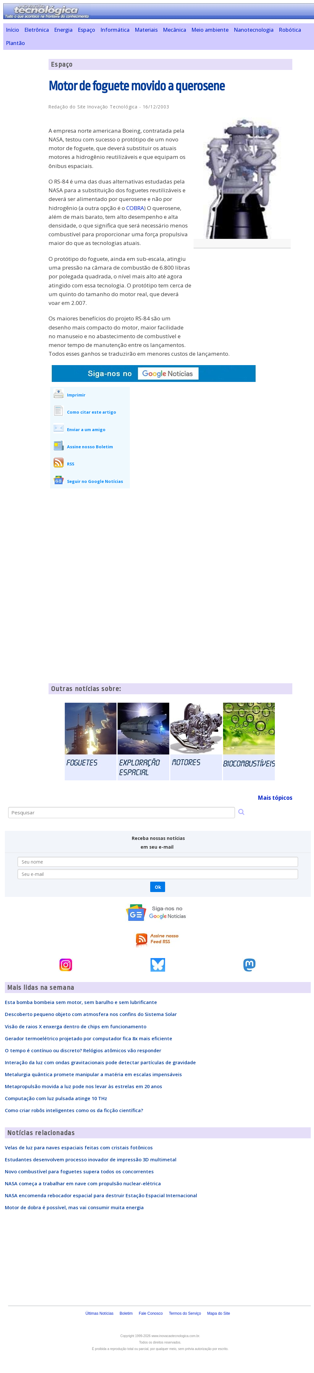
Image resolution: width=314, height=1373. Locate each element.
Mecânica (174, 29)
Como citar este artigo (91, 412)
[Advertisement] (244, 300)
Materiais (146, 29)
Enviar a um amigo (86, 429)
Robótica (290, 29)
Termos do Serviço (185, 1313)
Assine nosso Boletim (90, 447)
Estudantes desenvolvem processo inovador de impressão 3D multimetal (90, 1159)
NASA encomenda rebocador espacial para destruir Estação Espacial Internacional (101, 1195)
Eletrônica (36, 29)
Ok (158, 887)
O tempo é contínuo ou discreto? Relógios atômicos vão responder (83, 1050)
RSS (70, 464)
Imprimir (76, 395)
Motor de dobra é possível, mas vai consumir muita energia (74, 1207)
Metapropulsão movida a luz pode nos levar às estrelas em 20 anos (83, 1086)
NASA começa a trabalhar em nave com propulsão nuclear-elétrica (83, 1183)
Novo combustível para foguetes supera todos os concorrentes (79, 1171)
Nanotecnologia (254, 29)
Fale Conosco (151, 1313)
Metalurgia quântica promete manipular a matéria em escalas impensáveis (93, 1074)
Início (12, 29)
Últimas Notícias (99, 1313)
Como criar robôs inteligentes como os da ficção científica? (74, 1110)
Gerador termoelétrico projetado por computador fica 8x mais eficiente (88, 1038)
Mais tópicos (275, 797)
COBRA (135, 208)
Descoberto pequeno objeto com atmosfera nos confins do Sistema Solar (91, 1014)
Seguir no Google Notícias (95, 481)
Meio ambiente (210, 29)
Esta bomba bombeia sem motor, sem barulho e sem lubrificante (81, 1002)
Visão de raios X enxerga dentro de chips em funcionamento (75, 1026)
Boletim (126, 1313)
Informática (114, 29)
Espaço (86, 29)
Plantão (15, 43)
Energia (63, 29)
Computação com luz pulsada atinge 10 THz (56, 1098)
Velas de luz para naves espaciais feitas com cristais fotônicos (79, 1147)
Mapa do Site (218, 1313)
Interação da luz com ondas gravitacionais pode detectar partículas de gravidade (100, 1062)
